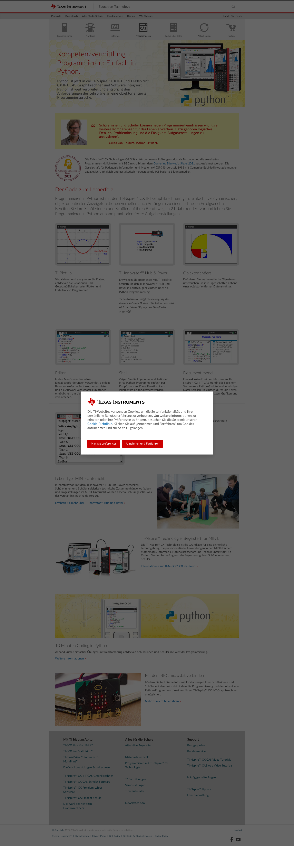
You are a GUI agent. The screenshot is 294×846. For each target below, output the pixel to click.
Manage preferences (103, 443)
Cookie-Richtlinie (99, 424)
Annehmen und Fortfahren (142, 443)
